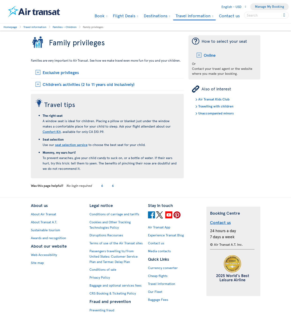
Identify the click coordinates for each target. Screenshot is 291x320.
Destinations (155, 16)
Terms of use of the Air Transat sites (116, 243)
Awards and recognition (48, 238)
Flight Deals (123, 16)
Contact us (229, 15)
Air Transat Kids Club (213, 99)
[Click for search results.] (284, 15)
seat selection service (71, 144)
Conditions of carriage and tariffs (114, 214)
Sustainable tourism (45, 230)
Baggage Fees (158, 299)
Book (99, 16)
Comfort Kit (52, 131)
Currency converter (163, 268)
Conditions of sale (102, 269)
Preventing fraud (101, 310)
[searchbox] (266, 15)
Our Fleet (155, 291)
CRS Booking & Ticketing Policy (112, 293)
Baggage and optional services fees (115, 285)
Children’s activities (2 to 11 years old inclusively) (88, 84)
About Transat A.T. (44, 222)
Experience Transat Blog (166, 235)
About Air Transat (43, 214)
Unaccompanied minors (216, 113)
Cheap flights (157, 276)
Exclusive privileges (61, 72)
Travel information (192, 16)
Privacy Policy (99, 277)
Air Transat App (159, 227)
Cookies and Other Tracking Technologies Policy (110, 225)
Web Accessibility (44, 254)
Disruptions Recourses (106, 235)
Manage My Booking (269, 6)
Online (210, 55)
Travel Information (161, 283)
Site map (37, 262)
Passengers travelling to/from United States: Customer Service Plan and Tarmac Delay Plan (113, 256)
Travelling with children (215, 106)
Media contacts (159, 251)
